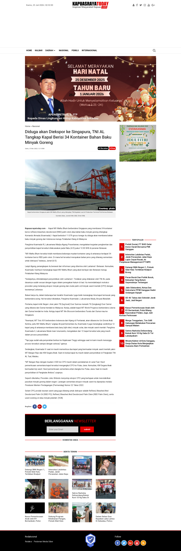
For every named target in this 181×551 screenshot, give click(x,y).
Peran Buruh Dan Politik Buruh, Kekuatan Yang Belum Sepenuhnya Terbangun (139, 280)
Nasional (36, 126)
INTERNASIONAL (89, 50)
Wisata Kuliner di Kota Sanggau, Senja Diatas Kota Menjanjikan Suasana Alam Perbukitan (140, 343)
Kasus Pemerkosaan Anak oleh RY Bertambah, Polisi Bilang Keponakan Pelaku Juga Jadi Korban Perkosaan (34, 522)
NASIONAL (64, 50)
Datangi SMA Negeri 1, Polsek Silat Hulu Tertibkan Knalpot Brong (35, 473)
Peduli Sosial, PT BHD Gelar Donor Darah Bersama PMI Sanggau (138, 247)
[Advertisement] (90, 29)
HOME (29, 50)
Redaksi (28, 541)
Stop (112, 148)
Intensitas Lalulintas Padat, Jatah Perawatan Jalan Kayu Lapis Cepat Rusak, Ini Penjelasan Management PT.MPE (58, 475)
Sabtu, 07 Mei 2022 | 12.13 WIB (34, 148)
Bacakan (103, 148)
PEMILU (75, 50)
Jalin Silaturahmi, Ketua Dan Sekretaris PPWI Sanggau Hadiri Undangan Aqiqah (140, 290)
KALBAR (38, 50)
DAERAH (49, 50)
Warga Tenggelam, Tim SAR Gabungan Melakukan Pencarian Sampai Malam (140, 323)
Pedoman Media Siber (43, 541)
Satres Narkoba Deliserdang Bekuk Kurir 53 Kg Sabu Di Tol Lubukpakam (80, 496)
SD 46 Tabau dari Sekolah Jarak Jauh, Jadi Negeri (140, 299)
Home (27, 126)
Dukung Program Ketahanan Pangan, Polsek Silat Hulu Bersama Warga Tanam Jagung (57, 521)
